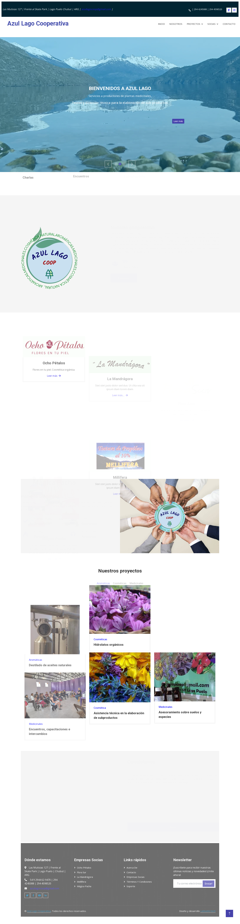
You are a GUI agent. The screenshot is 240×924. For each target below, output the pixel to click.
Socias (211, 23)
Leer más (195, 121)
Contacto (229, 23)
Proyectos (193, 23)
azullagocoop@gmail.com (96, 9)
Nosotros (175, 23)
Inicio (161, 23)
